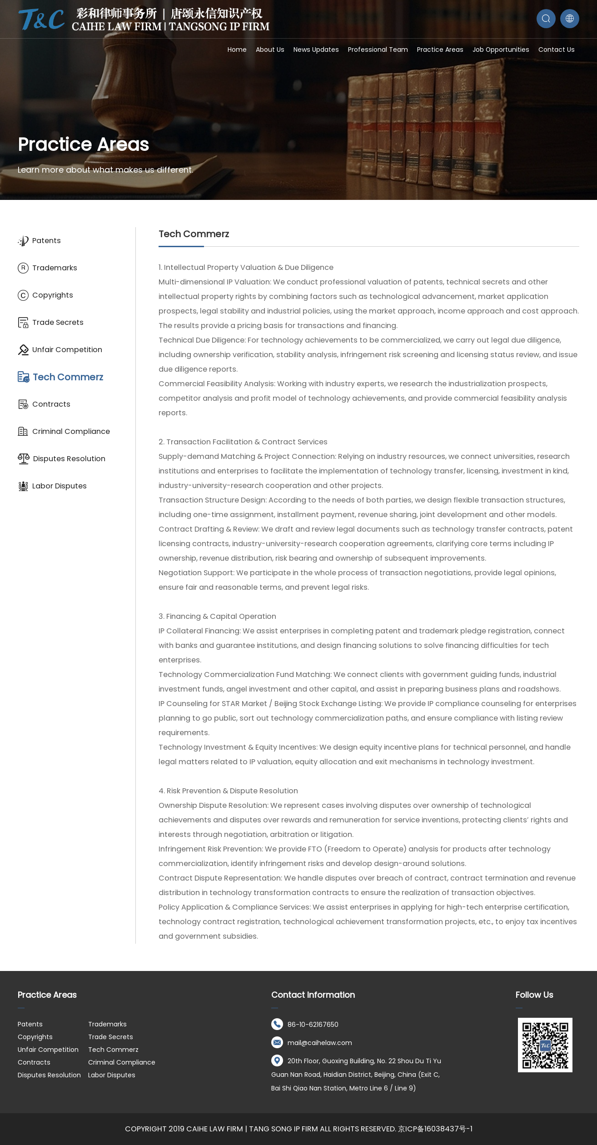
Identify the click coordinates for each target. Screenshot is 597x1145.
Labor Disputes (52, 486)
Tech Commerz (60, 377)
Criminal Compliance (64, 431)
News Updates (316, 49)
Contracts (44, 404)
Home (237, 49)
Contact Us (556, 49)
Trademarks (47, 268)
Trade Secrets (51, 322)
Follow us (534, 995)
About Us (270, 49)
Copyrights (45, 295)
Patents (39, 240)
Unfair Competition (60, 349)
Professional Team (378, 49)
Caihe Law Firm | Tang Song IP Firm (252, 1129)
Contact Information (313, 995)
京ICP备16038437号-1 (435, 1129)
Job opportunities (501, 49)
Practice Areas (440, 49)
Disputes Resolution (61, 459)
